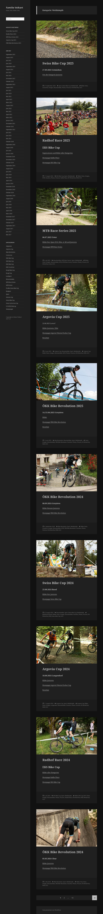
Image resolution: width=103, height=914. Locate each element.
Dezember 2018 (10, 186)
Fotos (86, 86)
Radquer (8, 291)
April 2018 (9, 210)
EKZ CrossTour (10, 267)
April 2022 (9, 114)
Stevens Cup (9, 297)
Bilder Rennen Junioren (51, 508)
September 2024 (10, 66)
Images (51, 87)
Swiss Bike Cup (10, 300)
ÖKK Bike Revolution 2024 (62, 497)
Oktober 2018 (10, 192)
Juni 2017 (9, 232)
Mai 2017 (8, 235)
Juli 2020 (8, 150)
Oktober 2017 (10, 223)
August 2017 (9, 229)
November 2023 (10, 78)
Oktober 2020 (10, 141)
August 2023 (9, 87)
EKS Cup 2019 (82, 796)
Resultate (45, 338)
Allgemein (9, 246)
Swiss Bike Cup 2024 (58, 583)
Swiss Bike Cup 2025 (12, 31)
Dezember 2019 (10, 156)
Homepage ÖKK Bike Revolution (54, 422)
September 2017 (10, 226)
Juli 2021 (8, 132)
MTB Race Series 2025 (12, 37)
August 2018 (9, 198)
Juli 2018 (8, 201)
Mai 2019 (8, 177)
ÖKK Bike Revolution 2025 (13, 43)
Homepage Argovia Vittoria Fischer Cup (56, 333)
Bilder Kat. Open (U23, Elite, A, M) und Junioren (59, 242)
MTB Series (9, 285)
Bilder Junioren (48, 680)
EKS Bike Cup (10, 258)
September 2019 (10, 165)
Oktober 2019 (10, 162)
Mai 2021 (8, 138)
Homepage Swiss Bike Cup (51, 599)
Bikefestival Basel (47, 614)
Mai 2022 (8, 111)
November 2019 (10, 159)
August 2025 (9, 57)
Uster (50, 264)
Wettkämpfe (9, 309)
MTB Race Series (10, 282)
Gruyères (45, 528)
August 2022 (9, 105)
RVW (77, 178)
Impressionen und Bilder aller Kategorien (57, 153)
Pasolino (48, 178)
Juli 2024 (8, 72)
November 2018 (10, 189)
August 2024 (9, 69)
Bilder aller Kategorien (50, 772)
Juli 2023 (8, 90)
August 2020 (9, 147)
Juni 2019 (9, 175)
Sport (7, 294)
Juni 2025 (9, 63)
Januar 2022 (9, 120)
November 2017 (10, 220)
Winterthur (87, 797)
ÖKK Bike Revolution (61, 442)
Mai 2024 (8, 75)
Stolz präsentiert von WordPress (51, 910)
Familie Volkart (14, 7)
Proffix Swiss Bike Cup (12, 288)
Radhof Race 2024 (56, 760)
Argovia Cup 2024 (56, 669)
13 (73, 897)
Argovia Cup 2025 (11, 40)
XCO (81, 87)
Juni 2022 (9, 108)
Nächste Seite (94, 897)
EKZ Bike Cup (10, 261)
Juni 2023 (9, 93)
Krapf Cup (9, 273)
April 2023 (9, 99)
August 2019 (9, 168)
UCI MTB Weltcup (11, 306)
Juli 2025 (8, 60)
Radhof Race (64, 178)
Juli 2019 (8, 171)
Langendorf (54, 705)
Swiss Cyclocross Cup (12, 303)
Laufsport (9, 276)
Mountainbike (10, 279)
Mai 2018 (8, 207)
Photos (64, 87)
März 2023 (9, 102)
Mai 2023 (8, 96)
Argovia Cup (9, 249)
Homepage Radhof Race (50, 158)
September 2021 (10, 129)
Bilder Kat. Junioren (49, 594)
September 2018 (10, 195)
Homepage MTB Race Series (52, 247)
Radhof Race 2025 (11, 34)
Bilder (82, 86)
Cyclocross (9, 255)
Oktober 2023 (10, 81)
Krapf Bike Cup (10, 270)
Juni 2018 (9, 204)
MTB (43, 178)
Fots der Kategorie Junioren (52, 75)
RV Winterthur (75, 87)
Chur (81, 882)
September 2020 (10, 144)
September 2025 (10, 54)
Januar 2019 (9, 183)
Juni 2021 (9, 135)
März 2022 (9, 117)
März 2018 (9, 213)
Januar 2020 (9, 153)
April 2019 (9, 180)
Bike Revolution (10, 252)
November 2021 (10, 123)
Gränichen (45, 87)
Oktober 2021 (10, 126)
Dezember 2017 (10, 216)
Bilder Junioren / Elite (50, 328)
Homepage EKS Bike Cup (51, 163)
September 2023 (10, 84)
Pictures (68, 87)
